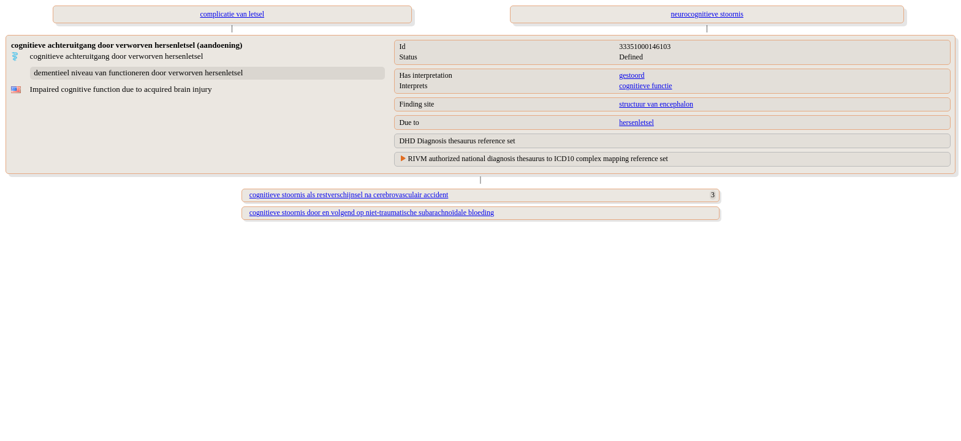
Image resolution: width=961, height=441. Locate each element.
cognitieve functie (645, 85)
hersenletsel (636, 122)
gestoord (631, 75)
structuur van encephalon (656, 104)
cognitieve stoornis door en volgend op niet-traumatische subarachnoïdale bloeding (371, 212)
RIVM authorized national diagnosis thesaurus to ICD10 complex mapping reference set (538, 158)
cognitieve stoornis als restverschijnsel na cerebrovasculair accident (349, 194)
